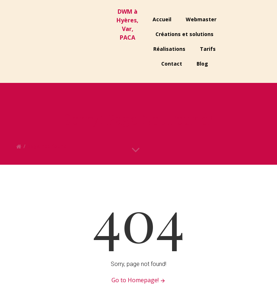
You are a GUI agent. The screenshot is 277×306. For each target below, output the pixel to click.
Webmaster (201, 19)
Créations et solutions (184, 34)
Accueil (162, 19)
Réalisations (169, 48)
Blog (202, 63)
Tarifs (208, 48)
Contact (171, 63)
